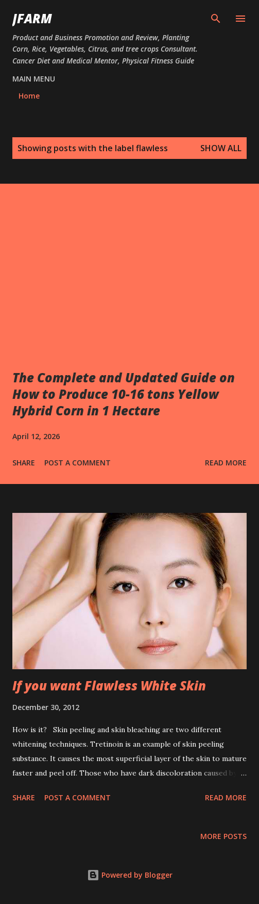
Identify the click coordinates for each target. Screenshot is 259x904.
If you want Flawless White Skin (109, 685)
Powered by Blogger (129, 875)
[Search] (216, 18)
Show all (220, 148)
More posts (223, 836)
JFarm (32, 18)
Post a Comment (77, 462)
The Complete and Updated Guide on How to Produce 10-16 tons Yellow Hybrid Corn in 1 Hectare (123, 394)
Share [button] (23, 462)
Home (29, 96)
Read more (226, 462)
